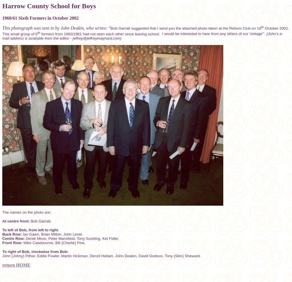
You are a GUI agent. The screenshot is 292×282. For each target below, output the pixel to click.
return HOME (16, 265)
